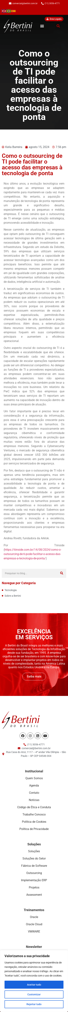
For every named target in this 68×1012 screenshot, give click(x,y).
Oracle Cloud (34, 924)
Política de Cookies (34, 821)
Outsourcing (34, 873)
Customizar (34, 994)
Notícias (34, 800)
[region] (34, 981)
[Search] (61, 573)
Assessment (34, 894)
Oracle (34, 917)
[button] (42, 26)
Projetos (34, 887)
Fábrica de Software (34, 865)
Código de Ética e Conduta (34, 807)
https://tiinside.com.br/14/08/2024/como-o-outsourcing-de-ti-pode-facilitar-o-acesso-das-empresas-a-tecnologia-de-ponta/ (32, 554)
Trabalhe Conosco (34, 814)
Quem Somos (34, 778)
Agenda (34, 785)
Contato (34, 792)
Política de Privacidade (34, 829)
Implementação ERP (34, 880)
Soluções (34, 851)
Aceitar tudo (34, 984)
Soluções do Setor (34, 858)
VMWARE (34, 931)
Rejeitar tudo (34, 1004)
